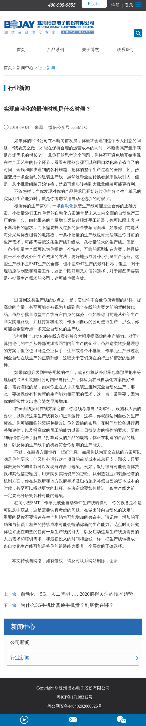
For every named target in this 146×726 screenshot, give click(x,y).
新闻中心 (25, 67)
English (94, 4)
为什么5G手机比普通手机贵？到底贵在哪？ (67, 605)
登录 (128, 5)
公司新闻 (20, 642)
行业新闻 (46, 67)
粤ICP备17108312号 (75, 697)
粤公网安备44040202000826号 (74, 706)
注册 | (117, 5)
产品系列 (55, 49)
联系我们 (125, 49)
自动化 (67, 206)
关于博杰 (90, 49)
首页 (21, 49)
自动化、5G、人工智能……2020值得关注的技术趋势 (77, 594)
